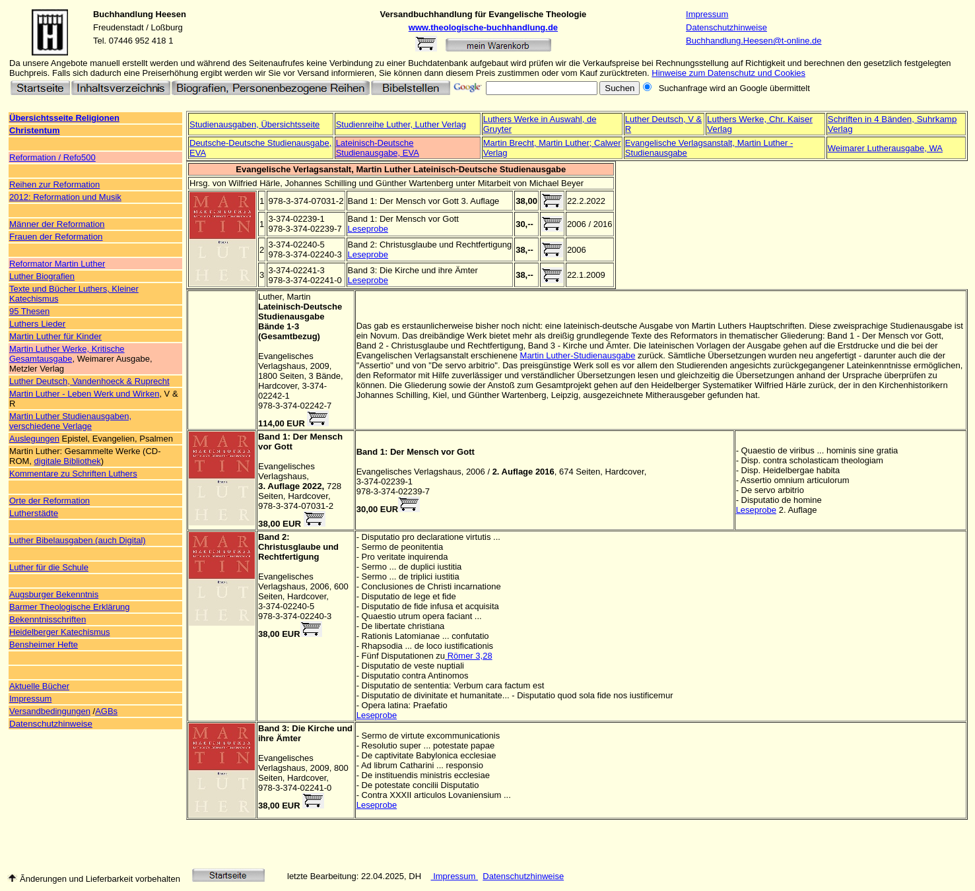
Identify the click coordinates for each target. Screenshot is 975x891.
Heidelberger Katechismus (59, 632)
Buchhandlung (123, 14)
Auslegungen (34, 439)
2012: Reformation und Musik (65, 197)
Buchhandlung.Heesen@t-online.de (753, 41)
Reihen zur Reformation (54, 184)
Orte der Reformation (49, 501)
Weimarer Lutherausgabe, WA (885, 148)
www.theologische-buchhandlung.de (483, 27)
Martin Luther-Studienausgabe (578, 355)
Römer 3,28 (468, 656)
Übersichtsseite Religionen (64, 118)
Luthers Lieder (37, 324)
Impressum (707, 14)
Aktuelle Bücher (39, 686)
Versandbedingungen (49, 711)
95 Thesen (29, 311)
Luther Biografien (42, 276)
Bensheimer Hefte (43, 644)
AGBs (106, 711)
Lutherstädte (33, 513)
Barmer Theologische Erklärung (69, 607)
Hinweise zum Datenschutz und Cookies (728, 73)
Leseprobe (368, 229)
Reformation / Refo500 (52, 157)
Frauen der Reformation (56, 237)
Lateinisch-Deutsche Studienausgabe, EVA (377, 148)
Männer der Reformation (56, 224)
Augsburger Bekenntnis (53, 594)
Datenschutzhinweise (726, 27)
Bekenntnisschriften (47, 619)
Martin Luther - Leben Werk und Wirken (84, 394)
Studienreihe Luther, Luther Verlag (401, 124)
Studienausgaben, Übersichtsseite (254, 124)
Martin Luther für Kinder (55, 336)
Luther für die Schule (48, 567)
